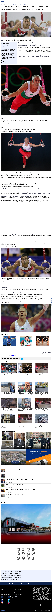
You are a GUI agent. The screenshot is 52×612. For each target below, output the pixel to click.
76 (11, 477)
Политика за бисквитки (18, 594)
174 (12, 482)
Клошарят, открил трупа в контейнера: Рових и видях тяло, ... (11, 579)
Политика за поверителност (5, 594)
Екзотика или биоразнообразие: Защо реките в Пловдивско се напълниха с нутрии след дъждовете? (42, 425)
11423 (32, 447)
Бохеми (25, 583)
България (13, 2)
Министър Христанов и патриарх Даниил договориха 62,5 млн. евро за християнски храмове (20, 489)
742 (12, 497)
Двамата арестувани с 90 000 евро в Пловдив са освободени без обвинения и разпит (9, 425)
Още (32, 2)
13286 (39, 376)
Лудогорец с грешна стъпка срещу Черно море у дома (14, 484)
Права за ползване (17, 591)
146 (12, 472)
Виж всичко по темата (47, 352)
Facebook (9, 355)
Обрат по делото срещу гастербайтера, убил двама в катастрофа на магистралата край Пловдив (21, 469)
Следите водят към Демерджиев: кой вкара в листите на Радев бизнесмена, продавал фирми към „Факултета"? (25, 393)
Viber (11, 355)
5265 (39, 411)
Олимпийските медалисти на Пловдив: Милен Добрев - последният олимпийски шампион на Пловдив (8, 348)
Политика (17, 2)
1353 (6, 411)
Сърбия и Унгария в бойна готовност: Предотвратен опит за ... (11, 573)
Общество (11, 583)
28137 (7, 447)
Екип (15, 587)
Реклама (2, 589)
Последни (3, 467)
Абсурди (30, 583)
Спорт (26, 2)
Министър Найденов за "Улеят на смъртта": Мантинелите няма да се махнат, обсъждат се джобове (8, 409)
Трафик (21, 583)
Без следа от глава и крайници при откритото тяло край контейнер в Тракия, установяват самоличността (42, 393)
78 (6, 376)
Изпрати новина (51, 301)
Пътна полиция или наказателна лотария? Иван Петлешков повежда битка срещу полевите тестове (13, 446)
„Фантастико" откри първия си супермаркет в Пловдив (11, 541)
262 (12, 487)
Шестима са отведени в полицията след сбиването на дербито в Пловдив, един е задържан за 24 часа (42, 409)
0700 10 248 (21, 597)
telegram (13, 355)
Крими (23, 2)
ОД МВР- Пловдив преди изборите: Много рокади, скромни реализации (38, 446)
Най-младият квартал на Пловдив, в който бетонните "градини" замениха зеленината (13, 462)
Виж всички (48, 361)
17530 (39, 427)
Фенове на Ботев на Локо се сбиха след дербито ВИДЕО (42, 374)
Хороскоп (3, 546)
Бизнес (20, 2)
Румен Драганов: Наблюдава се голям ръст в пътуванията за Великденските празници (19, 479)
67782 (7, 464)
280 (12, 492)
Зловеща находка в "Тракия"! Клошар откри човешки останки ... (11, 575)
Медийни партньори (17, 589)
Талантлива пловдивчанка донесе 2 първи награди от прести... (11, 577)
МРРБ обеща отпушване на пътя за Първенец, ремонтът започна (8, 393)
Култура (29, 2)
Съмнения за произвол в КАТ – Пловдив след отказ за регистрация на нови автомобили (25, 409)
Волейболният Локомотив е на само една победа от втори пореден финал (8, 374)
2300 (6, 395)
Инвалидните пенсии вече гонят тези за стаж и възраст (15, 494)
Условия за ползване (4, 591)
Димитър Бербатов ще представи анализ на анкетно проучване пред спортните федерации (25, 374)
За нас (2, 587)
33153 (23, 411)
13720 (32, 464)
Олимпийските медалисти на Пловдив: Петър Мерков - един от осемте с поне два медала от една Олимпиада (25, 348)
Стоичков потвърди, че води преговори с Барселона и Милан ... (11, 571)
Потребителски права (17, 592)
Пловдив (9, 2)
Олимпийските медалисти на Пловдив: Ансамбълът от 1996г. (42, 348)
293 (22, 377)
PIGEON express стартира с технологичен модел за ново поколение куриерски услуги (38, 462)
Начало (2, 583)
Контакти (2, 592)
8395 (6, 427)
